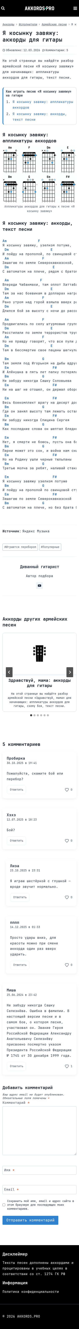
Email (11, 1189)
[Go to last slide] (9, 672)
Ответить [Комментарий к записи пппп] (20, 965)
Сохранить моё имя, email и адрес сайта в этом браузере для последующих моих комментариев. (40, 1205)
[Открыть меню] (75, 8)
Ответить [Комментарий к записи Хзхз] (16, 840)
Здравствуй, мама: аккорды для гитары (39, 683)
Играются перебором (20, 547)
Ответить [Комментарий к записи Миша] (16, 1066)
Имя (9, 1170)
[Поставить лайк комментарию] (68, 790)
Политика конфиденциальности (31, 1291)
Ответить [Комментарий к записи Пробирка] (16, 789)
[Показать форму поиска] (3, 8)
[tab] (31, 715)
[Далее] (69, 672)
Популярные (50, 547)
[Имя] (39, 1170)
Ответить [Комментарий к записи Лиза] (20, 897)
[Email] (39, 1189)
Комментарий (16, 1103)
